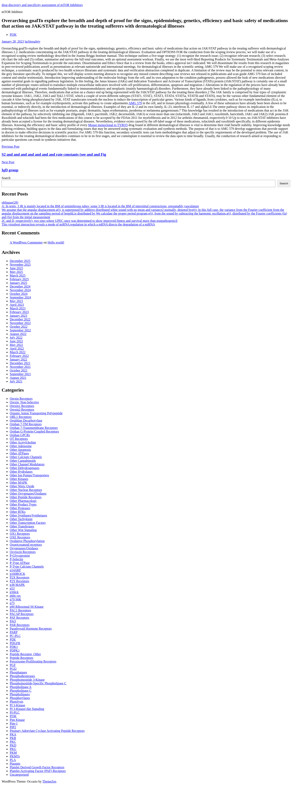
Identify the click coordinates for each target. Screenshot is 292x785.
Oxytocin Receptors (23, 552)
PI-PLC (15, 712)
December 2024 (20, 286)
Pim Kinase (17, 720)
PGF (13, 665)
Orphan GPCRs (20, 435)
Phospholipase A (20, 687)
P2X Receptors (19, 577)
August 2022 (18, 334)
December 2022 (20, 319)
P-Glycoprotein (20, 555)
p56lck (14, 592)
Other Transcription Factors (28, 522)
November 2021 (20, 366)
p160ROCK (17, 574)
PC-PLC (15, 636)
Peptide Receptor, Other (25, 654)
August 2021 (18, 377)
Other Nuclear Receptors (26, 490)
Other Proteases (20, 508)
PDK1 (14, 647)
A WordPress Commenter (26, 242)
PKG (13, 749)
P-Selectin (16, 559)
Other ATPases (19, 453)
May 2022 (16, 345)
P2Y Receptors (19, 581)
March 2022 (18, 352)
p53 (12, 588)
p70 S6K (15, 599)
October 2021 (19, 370)
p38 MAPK (17, 584)
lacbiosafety (32, 41)
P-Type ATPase (20, 563)
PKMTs (15, 756)
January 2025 (18, 283)
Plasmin (15, 763)
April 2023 (17, 304)
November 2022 (20, 323)
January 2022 (18, 359)
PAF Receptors (19, 617)
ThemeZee (49, 781)
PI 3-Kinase (17, 705)
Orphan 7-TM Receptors (26, 424)
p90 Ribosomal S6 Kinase (27, 606)
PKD (13, 745)
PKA (13, 734)
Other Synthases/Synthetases (28, 515)
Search (6, 178)
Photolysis (16, 701)
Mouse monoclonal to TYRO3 (108, 125)
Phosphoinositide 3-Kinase (27, 679)
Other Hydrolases (21, 471)
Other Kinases (19, 479)
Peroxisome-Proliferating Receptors (33, 661)
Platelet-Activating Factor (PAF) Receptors (38, 771)
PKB (13, 738)
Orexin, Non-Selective (24, 402)
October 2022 (19, 326)
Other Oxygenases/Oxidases (28, 493)
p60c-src (15, 595)
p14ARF (15, 570)
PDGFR (15, 643)
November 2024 (20, 290)
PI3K (13, 34)
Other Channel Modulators (27, 464)
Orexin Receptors (21, 398)
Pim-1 (14, 723)
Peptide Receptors (21, 657)
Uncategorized (19, 774)
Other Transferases (22, 526)
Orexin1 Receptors (22, 406)
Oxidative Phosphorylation (27, 541)
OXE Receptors (20, 537)
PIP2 (13, 727)
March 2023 (18, 308)
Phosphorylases (20, 698)
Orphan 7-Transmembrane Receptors (34, 428)
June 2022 (16, 341)
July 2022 (16, 337)
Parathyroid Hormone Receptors (31, 628)
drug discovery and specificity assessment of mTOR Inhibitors (42, 5)
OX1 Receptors (20, 533)
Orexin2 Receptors (22, 409)
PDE (13, 639)
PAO (13, 621)
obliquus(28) (10, 202)
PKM (13, 752)
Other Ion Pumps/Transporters (29, 475)
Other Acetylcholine (23, 442)
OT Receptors (19, 438)
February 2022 (19, 356)
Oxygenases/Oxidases (24, 548)
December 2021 (20, 363)
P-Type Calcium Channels (27, 566)
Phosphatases (18, 672)
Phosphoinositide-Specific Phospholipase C (38, 683)
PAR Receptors (20, 625)
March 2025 (18, 275)
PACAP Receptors (22, 614)
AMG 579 (135, 103)
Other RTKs (18, 511)
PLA (13, 760)
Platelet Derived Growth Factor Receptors (37, 767)
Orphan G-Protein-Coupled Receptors (34, 431)
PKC (13, 741)
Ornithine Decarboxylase (26, 420)
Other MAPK (18, 482)
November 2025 (20, 264)
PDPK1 (15, 650)
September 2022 (20, 330)
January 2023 (18, 315)
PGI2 (13, 668)
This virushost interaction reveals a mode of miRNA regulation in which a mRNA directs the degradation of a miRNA (78, 224)
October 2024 (19, 293)
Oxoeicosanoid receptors (26, 544)
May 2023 (16, 301)
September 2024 (20, 297)
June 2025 (16, 268)
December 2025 (20, 261)
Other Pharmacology (23, 501)
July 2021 (16, 381)
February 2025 (19, 279)
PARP (14, 632)
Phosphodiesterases (22, 676)
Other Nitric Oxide (22, 486)
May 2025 (16, 272)
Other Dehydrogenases (24, 468)
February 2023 (19, 312)
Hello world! (56, 242)
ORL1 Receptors (21, 417)
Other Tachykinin (21, 519)
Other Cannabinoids (23, 460)
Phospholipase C (20, 690)
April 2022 (17, 348)
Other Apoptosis (20, 449)
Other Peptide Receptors (25, 497)
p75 (12, 603)
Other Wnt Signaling (23, 530)
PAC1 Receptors (20, 610)
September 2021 (20, 374)
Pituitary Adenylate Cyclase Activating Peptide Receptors (47, 730)
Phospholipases (20, 694)
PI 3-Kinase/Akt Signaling (27, 709)
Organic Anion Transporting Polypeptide (36, 413)
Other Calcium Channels (26, 457)
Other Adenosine (21, 446)
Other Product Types (23, 504)
